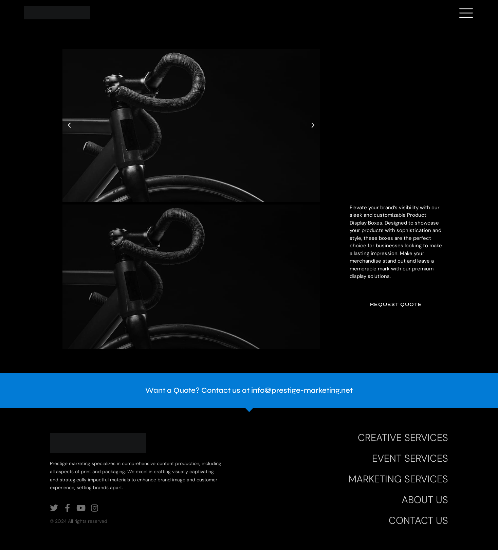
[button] (69, 125)
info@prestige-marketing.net (302, 390)
